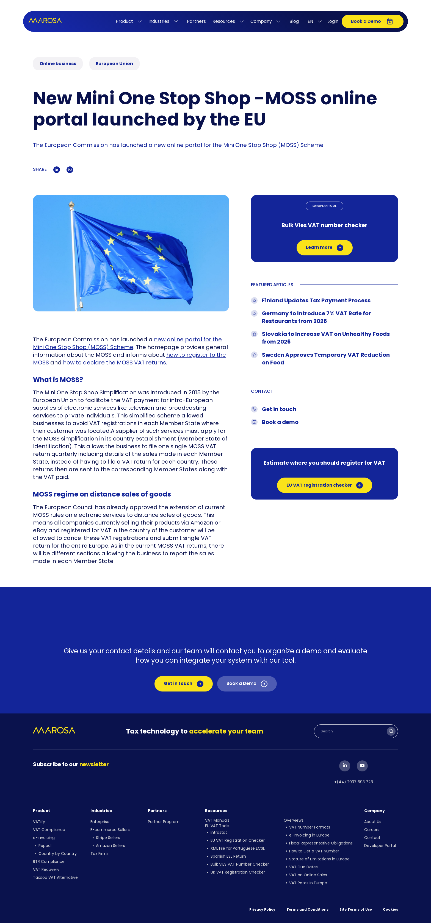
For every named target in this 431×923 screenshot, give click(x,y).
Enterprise (99, 821)
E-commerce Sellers (110, 829)
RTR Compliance (49, 861)
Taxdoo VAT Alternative (55, 877)
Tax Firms (99, 853)
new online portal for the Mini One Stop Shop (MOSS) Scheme (127, 343)
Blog (294, 21)
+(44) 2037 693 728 (353, 782)
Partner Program (163, 821)
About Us (372, 821)
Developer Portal (380, 845)
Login (332, 21)
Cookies (390, 909)
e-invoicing (44, 837)
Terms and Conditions (307, 909)
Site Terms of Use (355, 909)
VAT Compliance (49, 829)
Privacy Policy (262, 909)
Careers (371, 829)
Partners (196, 21)
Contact (372, 837)
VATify (39, 821)
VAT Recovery (46, 869)
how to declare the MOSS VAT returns (114, 362)
